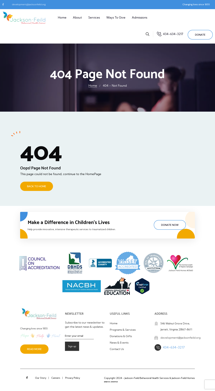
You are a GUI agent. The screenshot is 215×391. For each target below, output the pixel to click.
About (77, 17)
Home (62, 17)
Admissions (139, 17)
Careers (55, 377)
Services (94, 17)
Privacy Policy (72, 377)
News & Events (119, 342)
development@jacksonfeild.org (29, 4)
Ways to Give (115, 17)
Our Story (40, 377)
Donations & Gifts (121, 336)
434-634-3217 (173, 34)
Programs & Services (123, 329)
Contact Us (117, 349)
